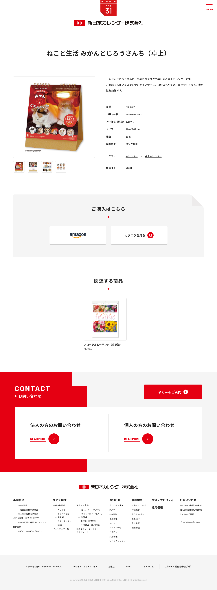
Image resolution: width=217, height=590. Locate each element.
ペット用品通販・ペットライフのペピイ (44, 569)
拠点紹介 (136, 524)
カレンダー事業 (20, 511)
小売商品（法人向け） (91, 530)
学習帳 (61, 523)
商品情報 (113, 524)
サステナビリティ (117, 546)
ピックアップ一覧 (61, 534)
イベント (113, 529)
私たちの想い (138, 520)
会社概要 (136, 515)
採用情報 (113, 542)
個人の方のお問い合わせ (191, 515)
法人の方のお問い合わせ (191, 511)
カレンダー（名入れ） (91, 515)
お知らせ (114, 505)
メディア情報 (115, 533)
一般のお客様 (59, 511)
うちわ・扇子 (64, 519)
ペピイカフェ (148, 569)
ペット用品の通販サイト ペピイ (32, 528)
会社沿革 (136, 529)
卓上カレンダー (153, 156)
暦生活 (111, 569)
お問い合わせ (188, 505)
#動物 (129, 168)
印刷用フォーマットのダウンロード (86, 536)
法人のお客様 (82, 511)
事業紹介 (18, 505)
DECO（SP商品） (89, 526)
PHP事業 (17, 532)
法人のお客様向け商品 (28, 519)
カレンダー (132, 156)
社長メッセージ (139, 511)
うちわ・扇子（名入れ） (92, 519)
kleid (60, 530)
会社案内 (137, 505)
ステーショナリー (66, 526)
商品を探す (60, 505)
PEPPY (112, 515)
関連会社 (136, 533)
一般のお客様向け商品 (28, 515)
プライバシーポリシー (190, 528)
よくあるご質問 (187, 520)
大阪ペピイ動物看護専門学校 (178, 569)
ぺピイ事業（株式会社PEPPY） (27, 523)
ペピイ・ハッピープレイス (30, 537)
